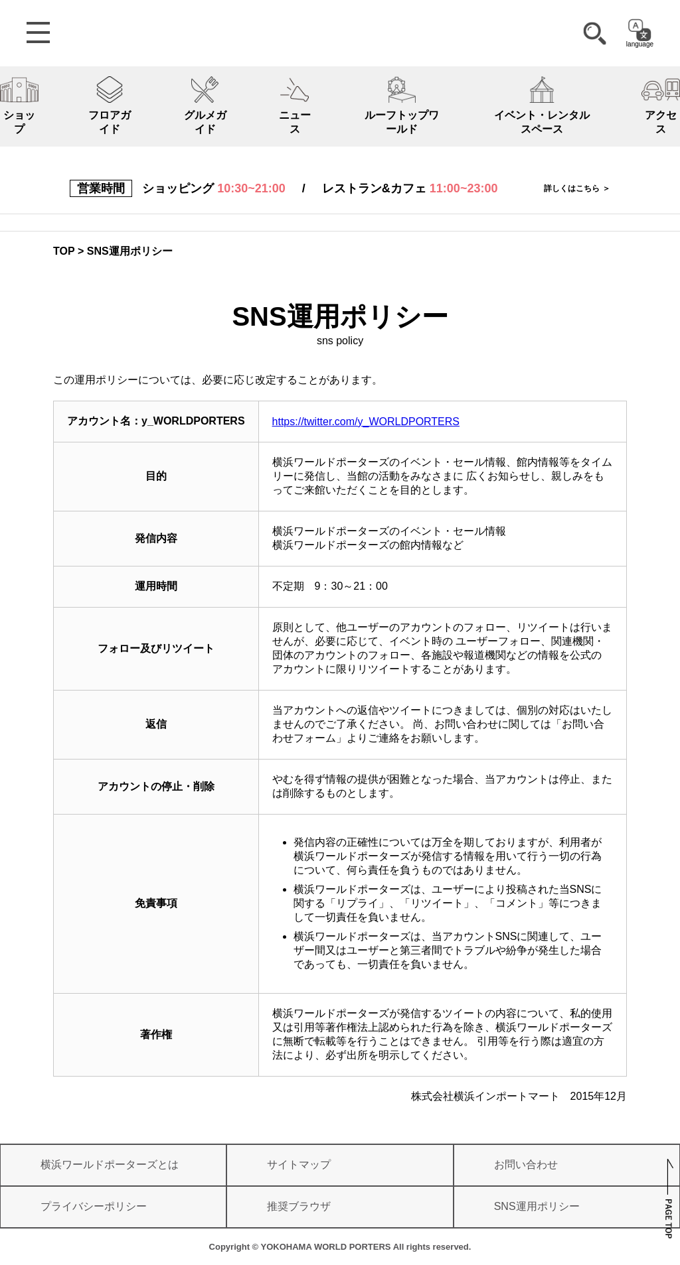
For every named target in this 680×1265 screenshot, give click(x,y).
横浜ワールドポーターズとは (110, 1164)
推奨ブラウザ (299, 1206)
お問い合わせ (526, 1164)
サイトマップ (299, 1164)
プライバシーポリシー (94, 1206)
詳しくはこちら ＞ (577, 188)
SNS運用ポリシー (537, 1206)
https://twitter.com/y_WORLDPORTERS (366, 421)
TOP (64, 251)
